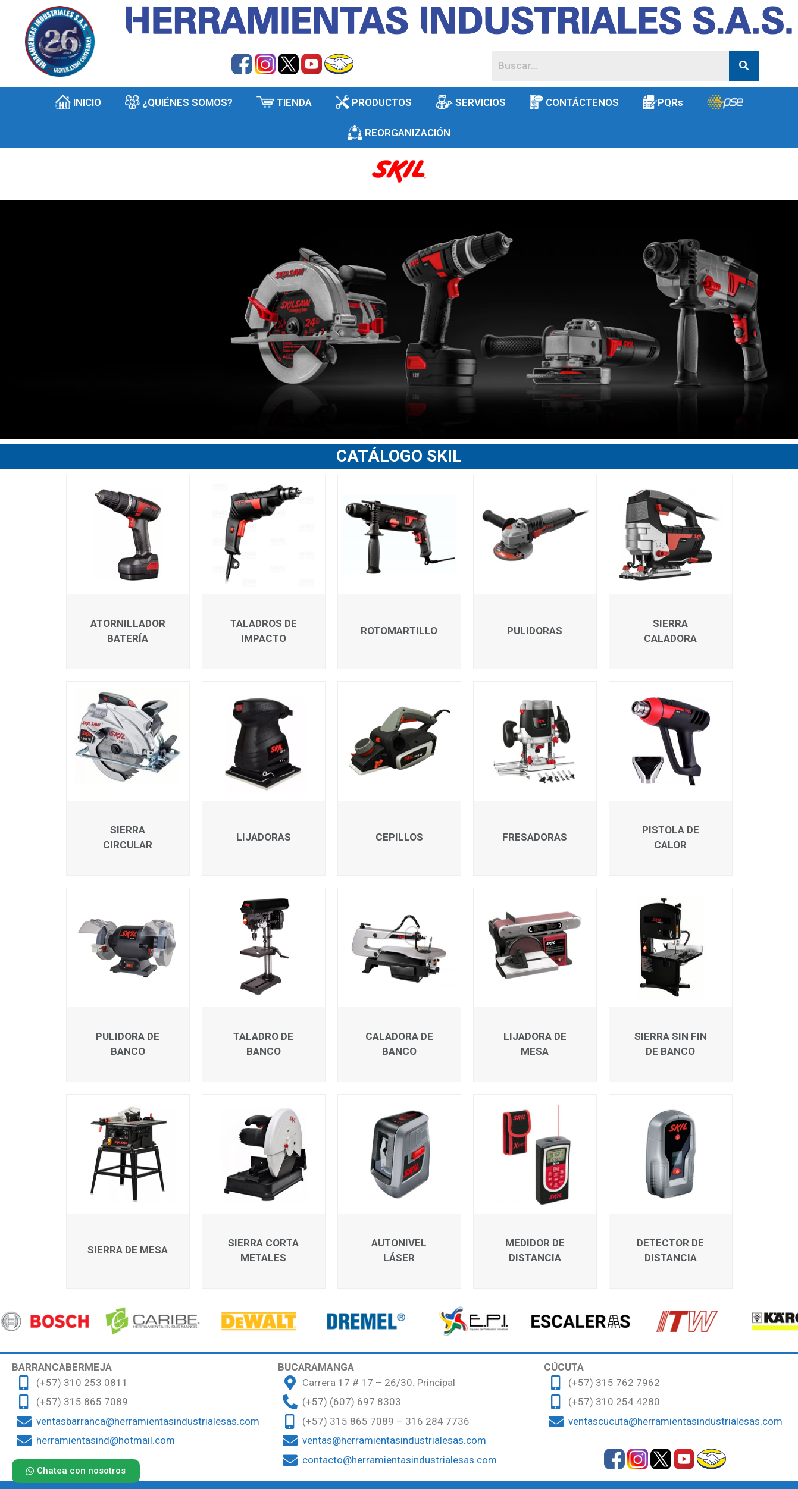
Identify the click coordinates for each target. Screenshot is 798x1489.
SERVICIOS (471, 102)
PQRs (663, 102)
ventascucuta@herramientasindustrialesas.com (675, 1421)
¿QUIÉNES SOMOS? (179, 102)
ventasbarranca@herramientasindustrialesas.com (147, 1421)
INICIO (78, 102)
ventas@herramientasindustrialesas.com (394, 1440)
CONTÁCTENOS (574, 102)
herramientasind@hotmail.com (105, 1440)
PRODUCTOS (374, 102)
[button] (76, 1471)
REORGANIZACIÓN (399, 132)
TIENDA (283, 102)
